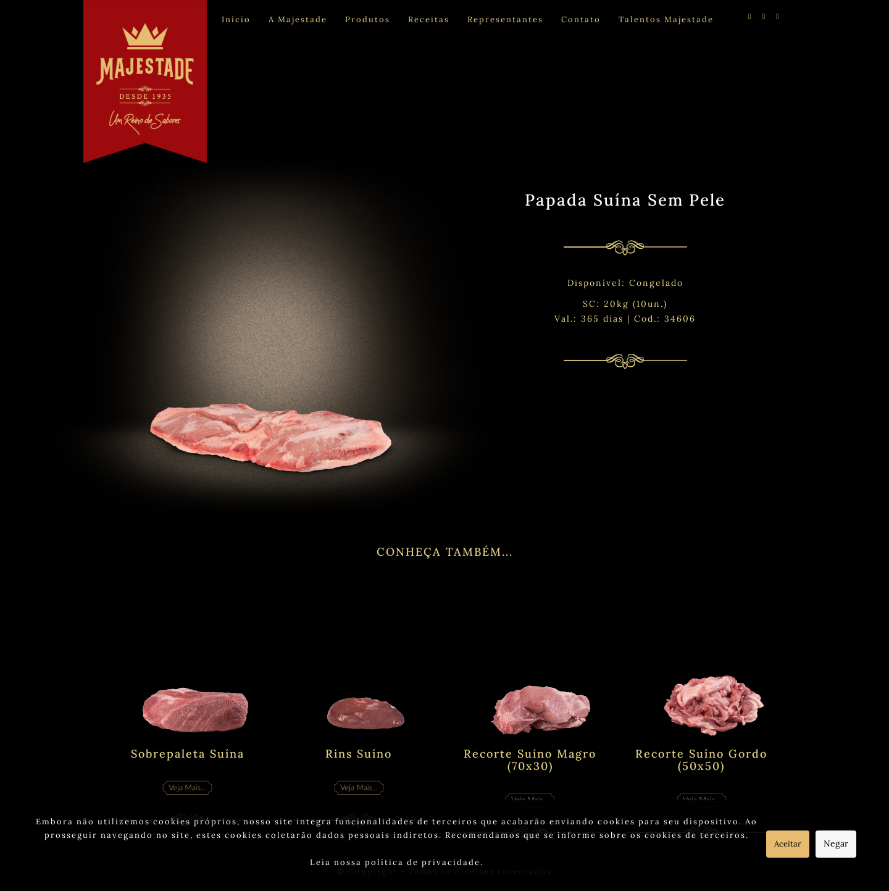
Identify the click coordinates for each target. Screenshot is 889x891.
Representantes (505, 19)
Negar (836, 843)
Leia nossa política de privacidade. (396, 862)
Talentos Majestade (666, 19)
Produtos (367, 19)
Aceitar (787, 844)
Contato (581, 19)
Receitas (428, 19)
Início (236, 19)
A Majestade (298, 19)
